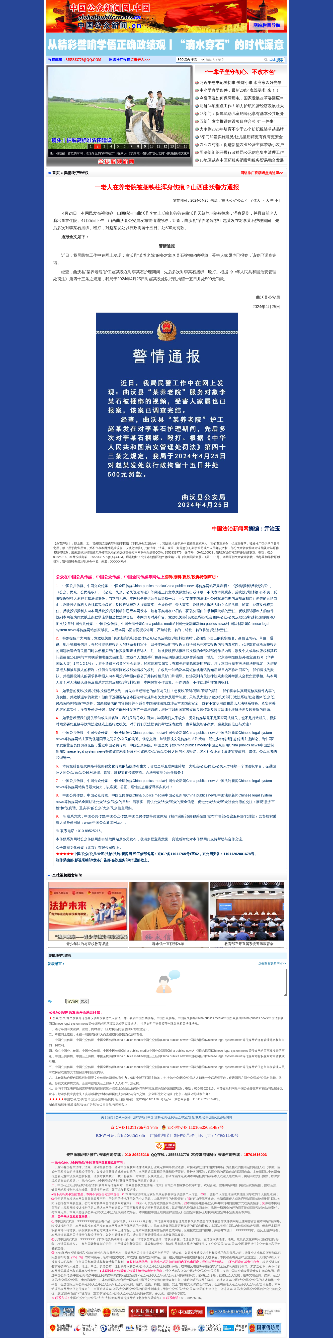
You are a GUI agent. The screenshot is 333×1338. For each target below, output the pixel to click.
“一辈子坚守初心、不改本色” (241, 72)
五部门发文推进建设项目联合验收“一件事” (237, 121)
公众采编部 (123, 1117)
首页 (56, 173)
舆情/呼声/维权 (76, 173)
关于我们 (107, 1117)
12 (165, 146)
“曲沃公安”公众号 (234, 200)
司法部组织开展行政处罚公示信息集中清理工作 (242, 152)
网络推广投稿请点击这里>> (261, 173)
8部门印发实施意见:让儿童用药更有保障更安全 (241, 137)
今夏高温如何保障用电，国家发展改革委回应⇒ (242, 98)
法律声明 (139, 1117)
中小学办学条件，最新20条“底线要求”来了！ (239, 90)
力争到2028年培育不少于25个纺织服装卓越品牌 (242, 129)
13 (172, 146)
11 (158, 146)
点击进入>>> (140, 60)
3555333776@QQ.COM (84, 60)
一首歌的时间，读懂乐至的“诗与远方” (91, 153)
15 (185, 146)
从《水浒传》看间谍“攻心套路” (146, 153)
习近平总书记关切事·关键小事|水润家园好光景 (241, 82)
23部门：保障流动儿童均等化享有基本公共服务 (242, 113)
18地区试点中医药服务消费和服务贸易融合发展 (242, 160)
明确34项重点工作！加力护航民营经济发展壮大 (242, 106)
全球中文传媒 (87, 14)
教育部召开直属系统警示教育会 (249, 944)
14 (179, 146)
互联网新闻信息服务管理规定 (125, 1029)
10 (151, 146)
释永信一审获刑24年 (169, 944)
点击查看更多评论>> (272, 963)
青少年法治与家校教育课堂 (88, 944)
